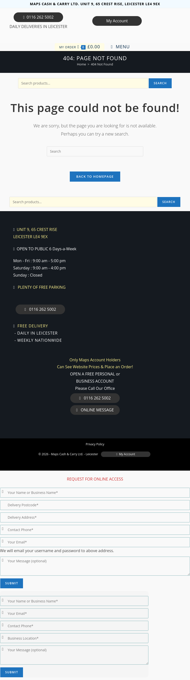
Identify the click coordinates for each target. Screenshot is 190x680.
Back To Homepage (95, 176)
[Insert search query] (95, 151)
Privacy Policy (95, 444)
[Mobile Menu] (120, 47)
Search (160, 83)
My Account (117, 21)
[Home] (81, 64)
